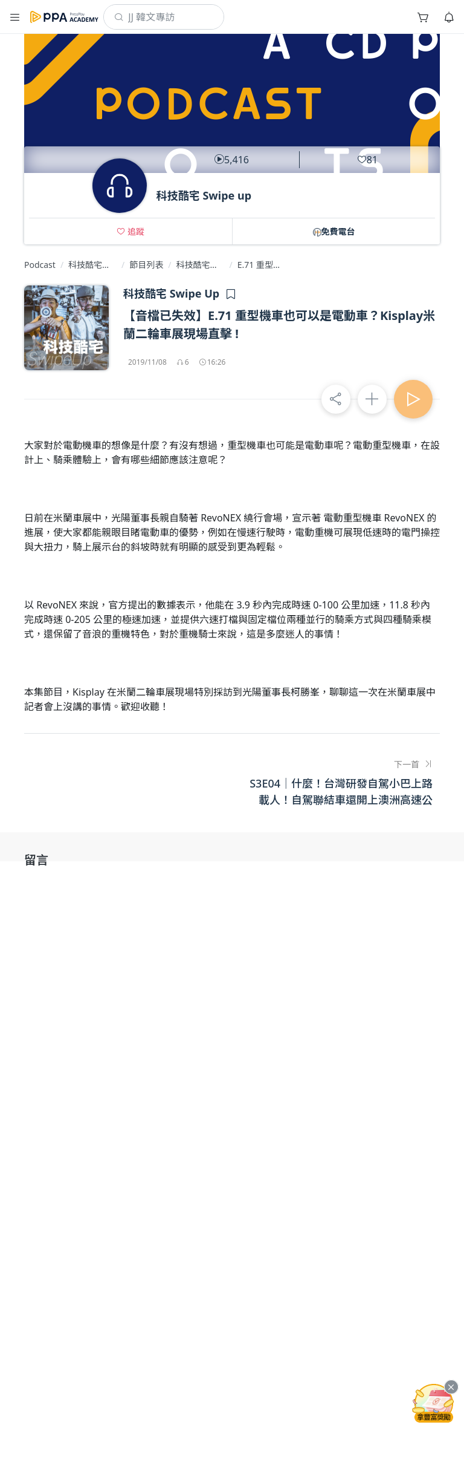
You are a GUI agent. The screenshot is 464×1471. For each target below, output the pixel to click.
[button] (15, 17)
